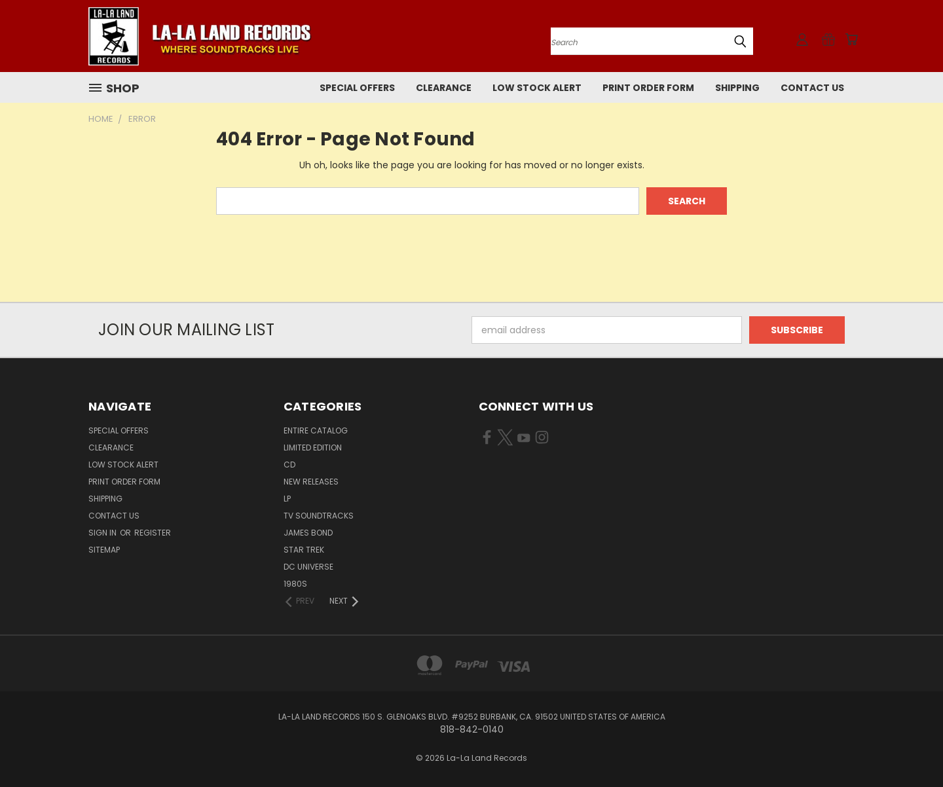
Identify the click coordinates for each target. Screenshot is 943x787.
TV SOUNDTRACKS (319, 515)
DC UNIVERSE (308, 566)
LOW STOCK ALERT (537, 87)
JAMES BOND (308, 532)
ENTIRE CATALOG (316, 430)
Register (152, 532)
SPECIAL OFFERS (357, 87)
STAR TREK (304, 549)
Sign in (103, 532)
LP (287, 498)
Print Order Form (648, 87)
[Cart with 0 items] (851, 39)
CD (289, 464)
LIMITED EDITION (313, 447)
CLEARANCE (444, 87)
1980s (295, 583)
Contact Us (812, 87)
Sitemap (104, 549)
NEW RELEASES (311, 481)
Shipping (737, 87)
